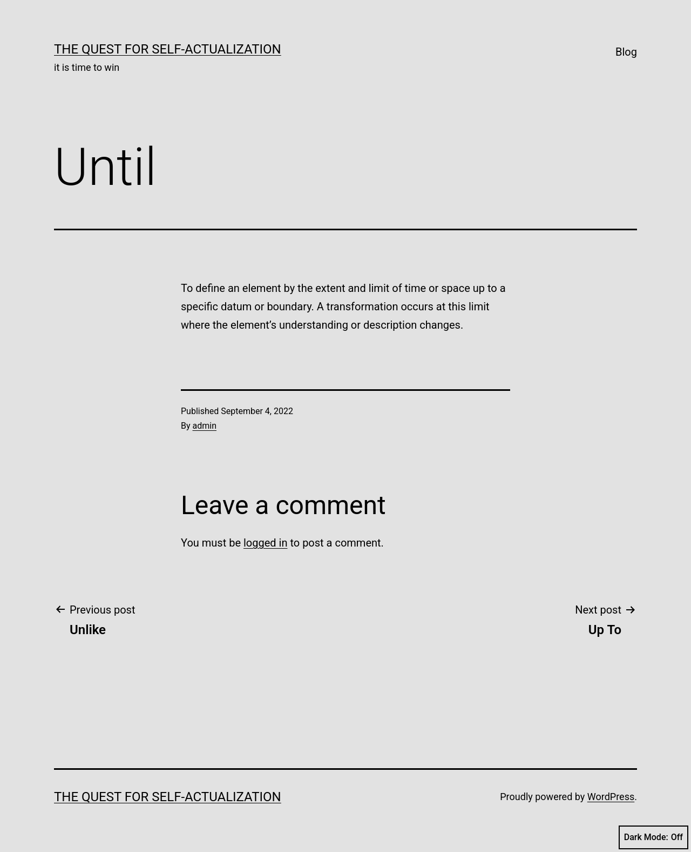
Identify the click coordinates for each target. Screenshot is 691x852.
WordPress (610, 796)
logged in (265, 542)
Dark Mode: (653, 837)
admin (204, 426)
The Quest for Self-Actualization (167, 49)
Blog (626, 51)
